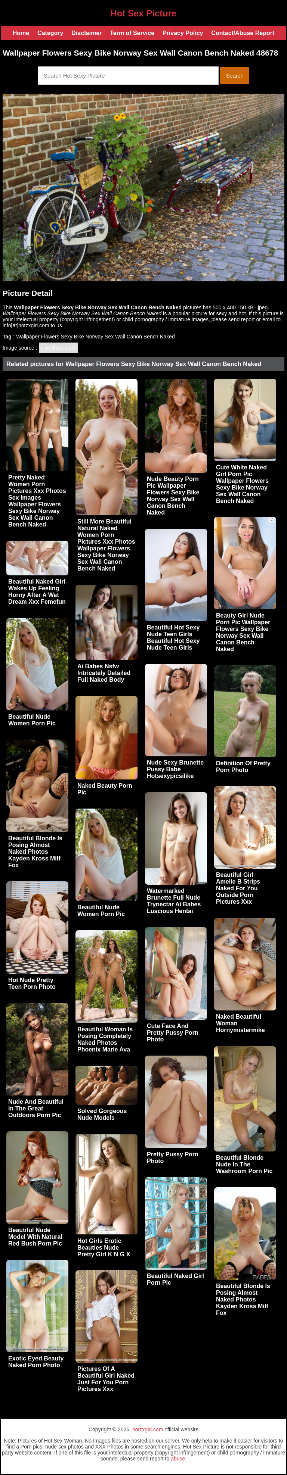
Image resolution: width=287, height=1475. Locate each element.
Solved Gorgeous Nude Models (102, 1114)
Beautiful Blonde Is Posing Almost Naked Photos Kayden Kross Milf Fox (35, 851)
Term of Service (132, 33)
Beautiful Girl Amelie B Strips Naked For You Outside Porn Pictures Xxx (238, 888)
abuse (178, 1459)
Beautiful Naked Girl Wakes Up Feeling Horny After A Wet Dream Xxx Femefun (37, 591)
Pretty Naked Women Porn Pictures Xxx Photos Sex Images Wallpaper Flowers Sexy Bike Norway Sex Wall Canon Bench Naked (37, 501)
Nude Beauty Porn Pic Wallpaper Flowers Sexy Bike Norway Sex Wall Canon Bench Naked (173, 496)
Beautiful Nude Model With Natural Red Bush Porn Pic (35, 1237)
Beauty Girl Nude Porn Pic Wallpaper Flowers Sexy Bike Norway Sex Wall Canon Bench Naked (243, 632)
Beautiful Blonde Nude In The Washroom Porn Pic (244, 1164)
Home (21, 33)
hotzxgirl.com (147, 1429)
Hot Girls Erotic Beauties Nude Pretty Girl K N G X (103, 1247)
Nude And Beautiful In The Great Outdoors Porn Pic (36, 1108)
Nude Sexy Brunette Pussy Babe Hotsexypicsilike (175, 769)
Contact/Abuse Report (242, 33)
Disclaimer (86, 33)
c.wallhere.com (58, 348)
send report (241, 319)
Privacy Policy (183, 33)
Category (50, 33)
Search (235, 75)
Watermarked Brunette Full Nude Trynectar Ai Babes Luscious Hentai (174, 901)
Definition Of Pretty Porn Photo (243, 766)
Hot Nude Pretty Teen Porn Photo (32, 983)
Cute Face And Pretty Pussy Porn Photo (172, 1033)
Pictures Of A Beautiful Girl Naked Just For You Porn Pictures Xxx (106, 1379)
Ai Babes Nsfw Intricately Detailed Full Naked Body (103, 673)
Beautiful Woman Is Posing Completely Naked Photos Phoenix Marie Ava (105, 1039)
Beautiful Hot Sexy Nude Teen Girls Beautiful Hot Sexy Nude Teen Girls (173, 637)
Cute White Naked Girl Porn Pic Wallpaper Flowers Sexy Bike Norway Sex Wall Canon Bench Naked (242, 484)
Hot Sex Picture (143, 13)
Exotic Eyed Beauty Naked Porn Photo (36, 1361)
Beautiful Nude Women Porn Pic (32, 719)
